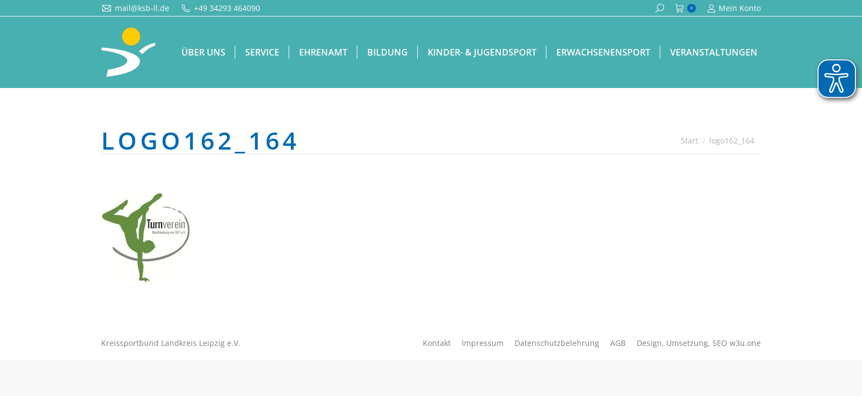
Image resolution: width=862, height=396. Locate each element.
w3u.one (745, 343)
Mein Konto (734, 8)
